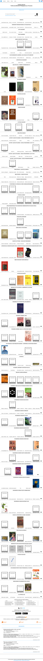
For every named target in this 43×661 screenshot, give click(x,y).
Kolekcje (14, 15)
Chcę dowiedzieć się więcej (17, 660)
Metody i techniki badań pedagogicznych (20, 603)
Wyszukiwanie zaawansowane (9, 15)
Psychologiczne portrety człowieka (8, 602)
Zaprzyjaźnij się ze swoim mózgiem (31, 603)
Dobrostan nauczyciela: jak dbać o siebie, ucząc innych (12, 629)
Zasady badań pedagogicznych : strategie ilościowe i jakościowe (22, 602)
